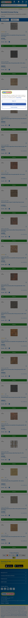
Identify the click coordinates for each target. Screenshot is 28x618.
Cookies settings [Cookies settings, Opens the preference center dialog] (14, 107)
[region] (14, 100)
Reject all (14, 101)
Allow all (14, 104)
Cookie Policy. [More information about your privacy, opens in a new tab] (19, 97)
